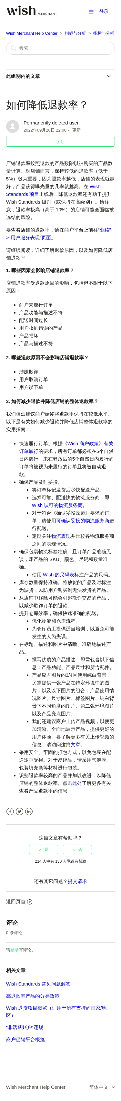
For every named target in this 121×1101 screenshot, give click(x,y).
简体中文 (99, 1087)
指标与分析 (75, 33)
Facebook (10, 812)
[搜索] (60, 48)
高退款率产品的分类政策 (32, 996)
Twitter (19, 812)
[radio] (43, 849)
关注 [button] (61, 142)
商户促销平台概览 (25, 1039)
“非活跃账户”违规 (24, 1027)
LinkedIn (29, 812)
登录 (14, 950)
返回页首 (19, 901)
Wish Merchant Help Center (32, 33)
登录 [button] (103, 11)
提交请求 (77, 881)
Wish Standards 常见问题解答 (38, 983)
